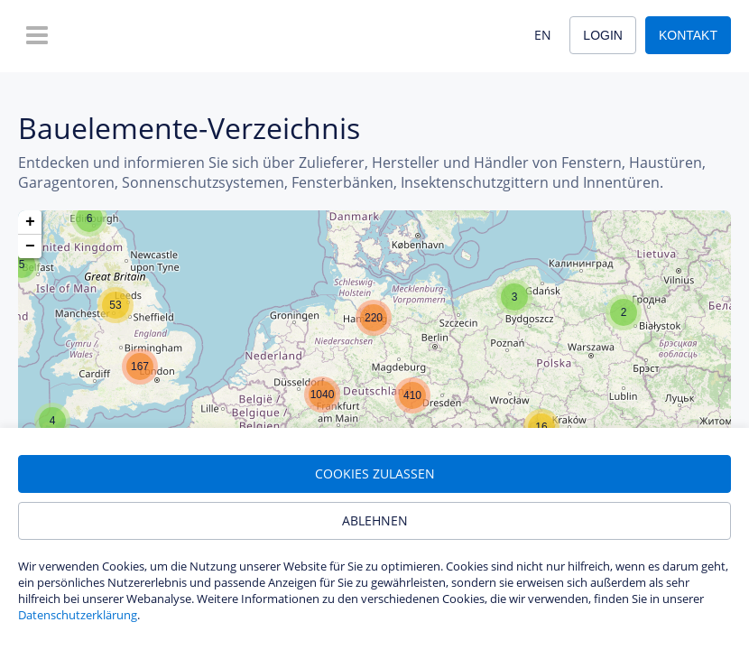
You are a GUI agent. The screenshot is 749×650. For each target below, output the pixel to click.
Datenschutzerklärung (77, 615)
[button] (89, 218)
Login (603, 35)
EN (542, 34)
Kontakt (688, 35)
